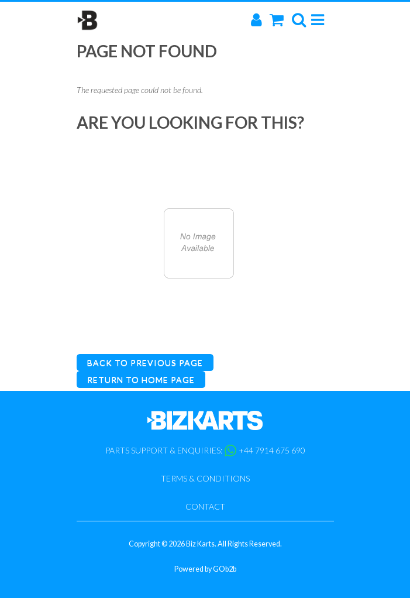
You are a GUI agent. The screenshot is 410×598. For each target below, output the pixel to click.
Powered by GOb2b (205, 569)
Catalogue (199, 330)
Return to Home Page (141, 379)
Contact (205, 506)
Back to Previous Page (145, 362)
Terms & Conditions (205, 478)
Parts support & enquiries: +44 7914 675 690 (205, 450)
